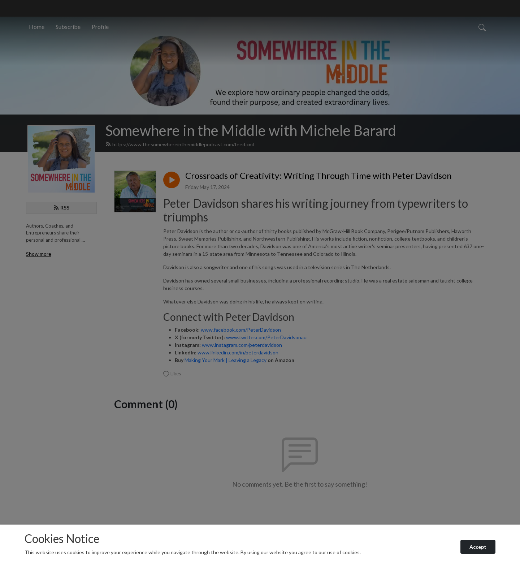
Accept (477, 547)
